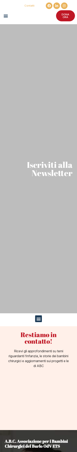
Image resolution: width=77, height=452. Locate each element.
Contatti (29, 5)
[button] (5, 15)
